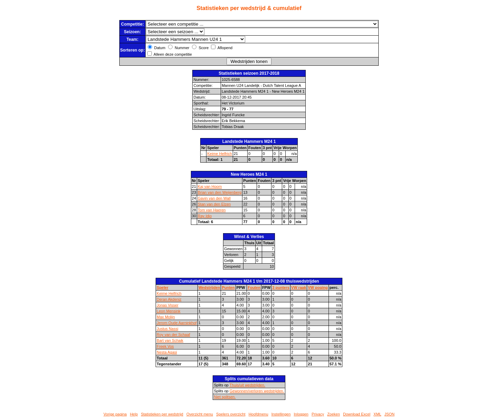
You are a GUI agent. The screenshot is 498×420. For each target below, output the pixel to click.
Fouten (254, 287)
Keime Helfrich (219, 154)
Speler (162, 287)
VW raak (298, 287)
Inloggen (301, 414)
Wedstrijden (209, 287)
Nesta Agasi (167, 352)
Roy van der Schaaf (173, 334)
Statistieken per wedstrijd (162, 414)
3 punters (280, 287)
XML (377, 414)
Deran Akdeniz (169, 299)
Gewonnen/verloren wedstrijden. (257, 391)
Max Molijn (166, 317)
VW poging (318, 287)
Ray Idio (205, 216)
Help (134, 414)
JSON (389, 414)
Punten (228, 287)
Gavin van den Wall (214, 198)
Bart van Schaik (170, 340)
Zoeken (333, 414)
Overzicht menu (199, 414)
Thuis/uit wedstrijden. (247, 385)
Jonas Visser (167, 305)
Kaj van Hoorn (210, 186)
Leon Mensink (169, 311)
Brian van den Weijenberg (219, 192)
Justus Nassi (167, 329)
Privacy (318, 414)
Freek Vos (165, 346)
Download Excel (356, 414)
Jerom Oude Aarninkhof (177, 323)
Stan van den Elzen (214, 204)
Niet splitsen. (225, 397)
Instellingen (281, 414)
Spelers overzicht (230, 414)
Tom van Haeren (212, 210)
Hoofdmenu (258, 414)
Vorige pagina (115, 414)
